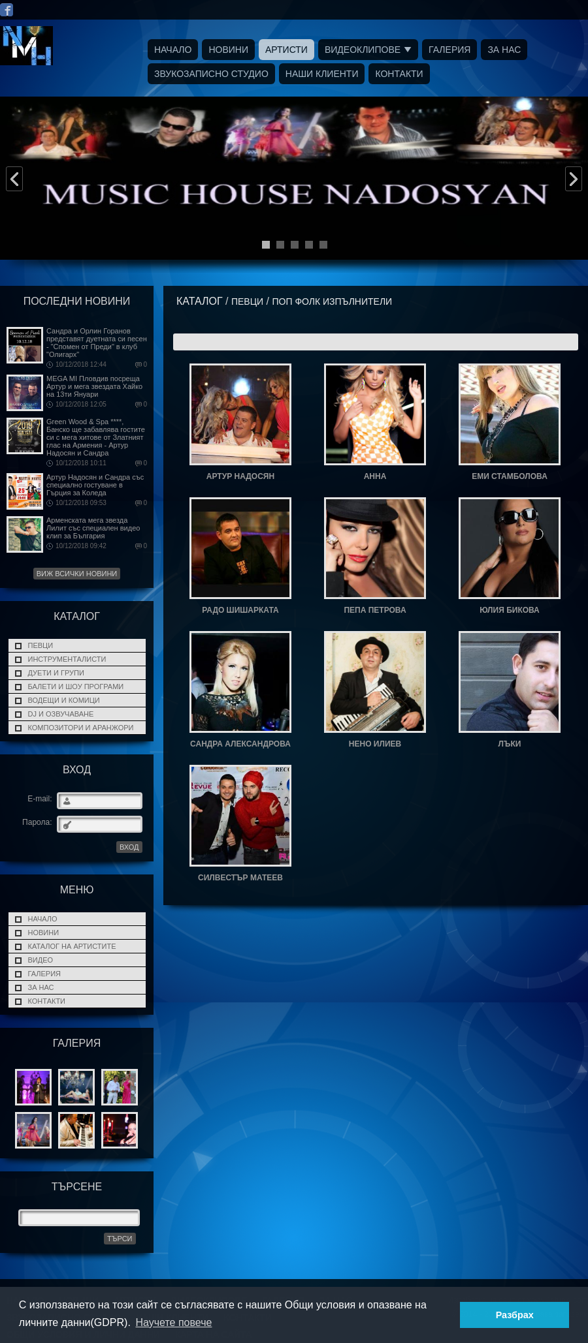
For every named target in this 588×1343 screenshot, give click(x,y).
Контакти (399, 74)
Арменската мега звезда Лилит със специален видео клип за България (93, 528)
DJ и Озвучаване (61, 714)
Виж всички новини (77, 574)
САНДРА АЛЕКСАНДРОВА (240, 744)
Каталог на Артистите (72, 946)
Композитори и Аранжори (81, 728)
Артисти (286, 49)
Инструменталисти (67, 659)
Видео (41, 960)
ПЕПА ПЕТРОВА (375, 610)
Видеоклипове (362, 49)
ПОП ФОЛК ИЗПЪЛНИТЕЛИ (332, 301)
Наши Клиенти (322, 74)
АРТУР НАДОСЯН (240, 476)
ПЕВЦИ (41, 645)
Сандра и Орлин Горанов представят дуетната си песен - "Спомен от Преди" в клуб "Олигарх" (96, 342)
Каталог (199, 301)
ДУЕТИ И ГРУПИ (56, 673)
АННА (375, 476)
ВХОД (129, 847)
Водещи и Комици (64, 700)
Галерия (449, 49)
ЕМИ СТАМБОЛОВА (509, 476)
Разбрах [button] (515, 1315)
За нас (504, 49)
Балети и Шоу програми (76, 686)
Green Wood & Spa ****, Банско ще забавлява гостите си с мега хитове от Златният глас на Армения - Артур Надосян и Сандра (95, 437)
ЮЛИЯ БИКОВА (510, 610)
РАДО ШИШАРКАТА (240, 610)
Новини (228, 49)
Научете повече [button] (173, 1322)
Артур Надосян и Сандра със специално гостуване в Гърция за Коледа (95, 485)
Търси (120, 1239)
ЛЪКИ (509, 744)
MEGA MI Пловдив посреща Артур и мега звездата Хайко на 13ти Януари (94, 386)
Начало (172, 49)
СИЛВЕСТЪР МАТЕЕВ (240, 877)
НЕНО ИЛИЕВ (375, 744)
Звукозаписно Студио (211, 74)
